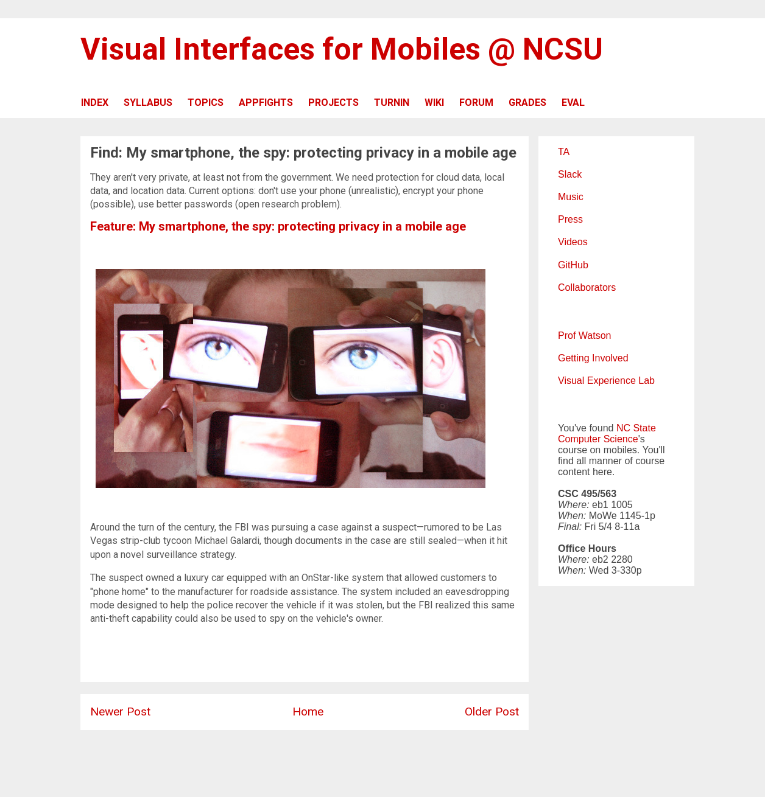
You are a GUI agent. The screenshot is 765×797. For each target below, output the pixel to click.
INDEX (94, 102)
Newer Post (120, 712)
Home (307, 712)
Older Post (492, 712)
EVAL (573, 102)
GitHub (573, 265)
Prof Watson (584, 335)
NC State (636, 428)
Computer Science (598, 439)
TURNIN (391, 102)
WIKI (434, 102)
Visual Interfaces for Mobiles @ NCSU (341, 49)
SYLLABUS (148, 102)
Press (570, 219)
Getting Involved (593, 358)
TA (563, 152)
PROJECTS (333, 102)
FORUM (476, 102)
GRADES (527, 102)
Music (570, 197)
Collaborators (587, 287)
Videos (573, 242)
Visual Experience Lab (606, 380)
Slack (570, 174)
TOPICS (206, 102)
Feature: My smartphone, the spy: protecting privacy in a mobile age (278, 226)
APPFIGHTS (266, 102)
